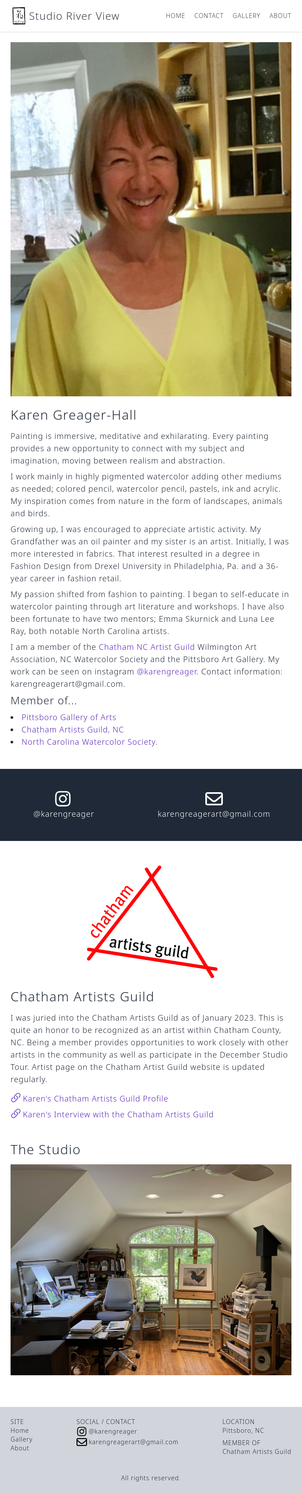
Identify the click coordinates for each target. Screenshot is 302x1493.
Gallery (246, 15)
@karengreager (166, 671)
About (280, 15)
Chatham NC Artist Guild (147, 646)
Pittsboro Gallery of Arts (69, 717)
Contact (209, 15)
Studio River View (74, 16)
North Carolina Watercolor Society (89, 741)
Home (175, 15)
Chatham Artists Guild (256, 1451)
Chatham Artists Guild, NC (73, 729)
